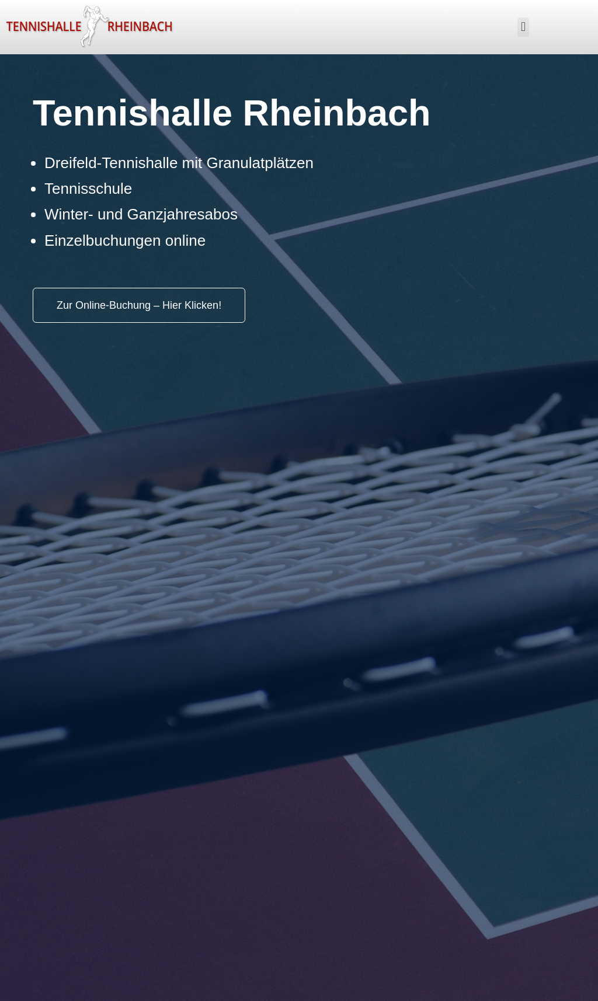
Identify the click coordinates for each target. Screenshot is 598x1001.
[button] (523, 27)
